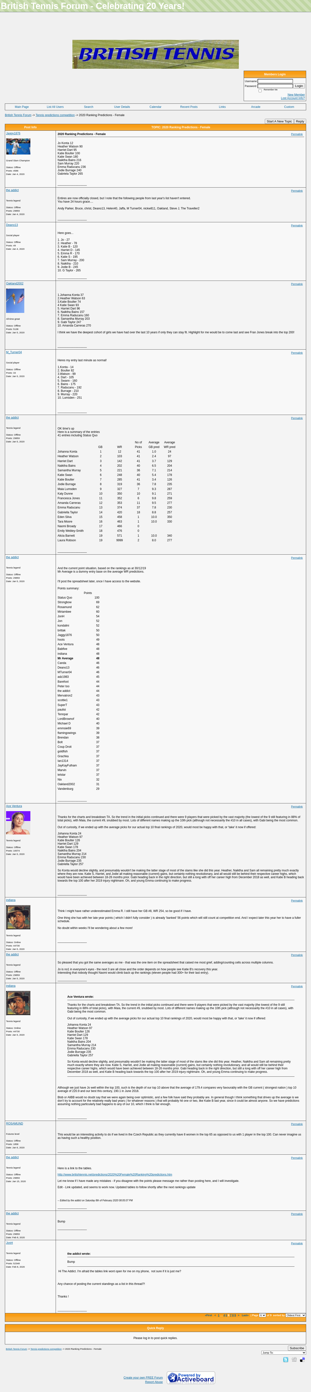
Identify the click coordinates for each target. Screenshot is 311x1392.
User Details (122, 107)
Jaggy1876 (13, 133)
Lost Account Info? (293, 98)
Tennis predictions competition (55, 115)
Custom (289, 107)
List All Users (55, 107)
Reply (300, 121)
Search (88, 107)
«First (209, 1315)
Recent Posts (189, 107)
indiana (11, 900)
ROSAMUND (14, 1123)
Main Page (22, 107)
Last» (245, 1315)
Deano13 (12, 225)
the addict (12, 190)
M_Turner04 (14, 352)
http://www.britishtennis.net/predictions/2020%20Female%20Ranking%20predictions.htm (115, 1174)
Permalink (297, 134)
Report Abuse (154, 1382)
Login (299, 86)
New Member (296, 94)
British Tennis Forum (18, 115)
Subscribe (297, 1348)
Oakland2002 (14, 283)
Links (222, 107)
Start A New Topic (279, 121)
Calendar (156, 107)
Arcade (255, 107)
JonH (9, 1243)
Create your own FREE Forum (143, 1377)
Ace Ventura (14, 806)
